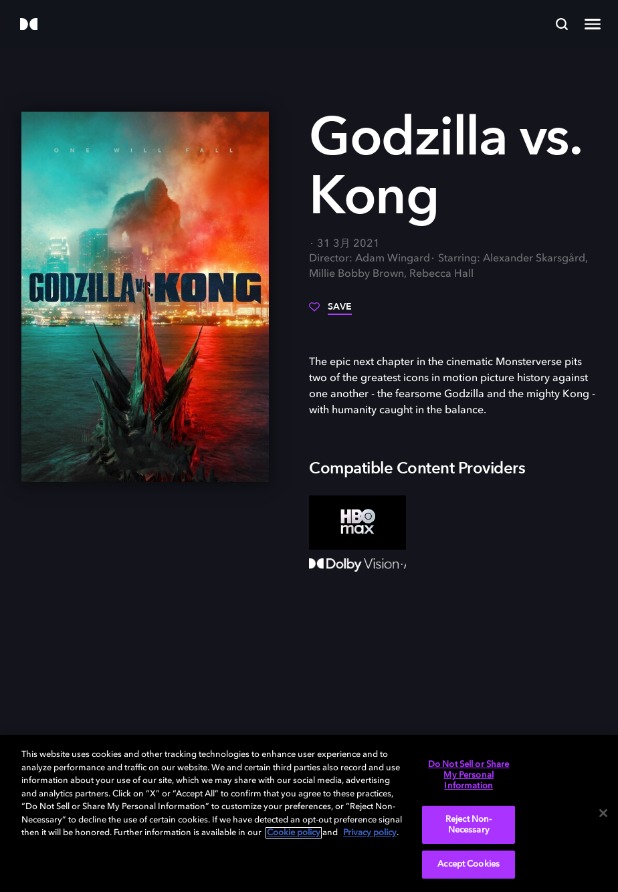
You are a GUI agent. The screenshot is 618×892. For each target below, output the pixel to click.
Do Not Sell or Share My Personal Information (469, 775)
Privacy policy (370, 832)
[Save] (330, 311)
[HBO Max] (357, 522)
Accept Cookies (468, 864)
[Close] (603, 813)
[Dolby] (28, 25)
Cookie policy (293, 832)
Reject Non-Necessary (468, 824)
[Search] (562, 24)
